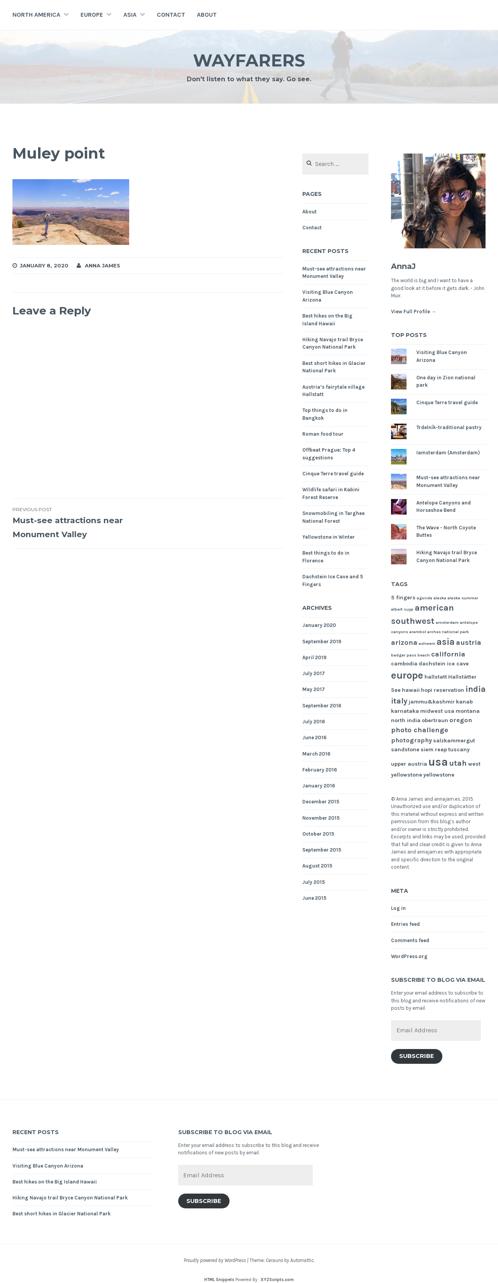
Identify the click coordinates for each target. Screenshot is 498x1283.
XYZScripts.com (277, 1279)
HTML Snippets (219, 1279)
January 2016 (318, 786)
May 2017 (313, 689)
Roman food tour (323, 434)
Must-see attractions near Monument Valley (80, 522)
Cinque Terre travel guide (333, 474)
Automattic (302, 1260)
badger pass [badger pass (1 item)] (403, 655)
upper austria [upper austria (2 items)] (409, 764)
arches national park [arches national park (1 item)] (448, 631)
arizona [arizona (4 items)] (404, 642)
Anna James (102, 265)
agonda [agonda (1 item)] (424, 597)
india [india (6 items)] (475, 689)
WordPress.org (409, 956)
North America (36, 14)
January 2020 (319, 625)
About (207, 14)
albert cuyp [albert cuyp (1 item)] (402, 609)
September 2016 (321, 706)
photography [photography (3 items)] (411, 740)
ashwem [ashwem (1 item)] (427, 643)
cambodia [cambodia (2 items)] (404, 663)
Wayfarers (249, 60)
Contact (171, 14)
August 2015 (317, 866)
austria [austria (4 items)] (468, 642)
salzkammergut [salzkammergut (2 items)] (454, 740)
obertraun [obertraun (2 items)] (435, 720)
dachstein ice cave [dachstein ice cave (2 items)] (444, 663)
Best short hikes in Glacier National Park (61, 1214)
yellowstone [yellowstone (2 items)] (438, 775)
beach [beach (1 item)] (423, 655)
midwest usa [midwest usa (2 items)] (437, 711)
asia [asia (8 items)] (446, 642)
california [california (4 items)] (448, 654)
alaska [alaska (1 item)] (439, 597)
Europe (92, 14)
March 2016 (316, 754)
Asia (130, 14)
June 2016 (314, 737)
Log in (398, 908)
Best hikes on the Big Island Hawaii (54, 1182)
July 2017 (313, 673)
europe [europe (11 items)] (407, 675)
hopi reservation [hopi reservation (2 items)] (442, 690)
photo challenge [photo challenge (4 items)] (419, 730)
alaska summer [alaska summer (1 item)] (462, 597)
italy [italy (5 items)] (399, 700)
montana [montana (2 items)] (468, 711)
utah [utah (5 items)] (458, 763)
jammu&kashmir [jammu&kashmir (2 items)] (432, 701)
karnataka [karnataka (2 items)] (405, 711)
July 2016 (313, 721)
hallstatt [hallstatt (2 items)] (435, 677)
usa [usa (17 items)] (438, 761)
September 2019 (321, 641)
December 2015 (320, 802)
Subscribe (416, 1056)
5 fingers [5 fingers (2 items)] (403, 597)
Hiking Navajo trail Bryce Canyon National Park (70, 1198)
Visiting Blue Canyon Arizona (47, 1166)
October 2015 (318, 834)
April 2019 (314, 657)
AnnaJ (406, 265)
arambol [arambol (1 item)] (417, 631)
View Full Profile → (413, 311)
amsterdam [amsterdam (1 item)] (447, 622)
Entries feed (405, 924)
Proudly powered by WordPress (215, 1260)
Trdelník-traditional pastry (449, 427)
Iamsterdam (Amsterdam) (448, 453)
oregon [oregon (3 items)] (460, 720)
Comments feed (410, 940)
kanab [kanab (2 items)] (464, 701)
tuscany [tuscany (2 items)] (459, 749)
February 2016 (319, 770)
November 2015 (321, 818)
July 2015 (313, 882)
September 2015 (321, 850)
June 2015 (314, 898)
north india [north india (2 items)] (406, 720)
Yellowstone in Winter (328, 537)
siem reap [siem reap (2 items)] (434, 749)
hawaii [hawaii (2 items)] (411, 690)
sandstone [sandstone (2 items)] (405, 749)
